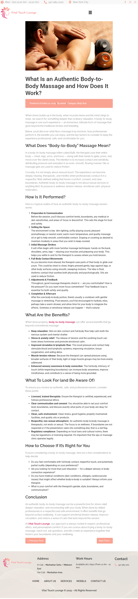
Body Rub (82, 104)
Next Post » (105, 541)
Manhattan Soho (53, 566)
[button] (90, 14)
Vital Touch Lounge (39, 524)
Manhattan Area (54, 573)
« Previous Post (35, 541)
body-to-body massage (62, 323)
